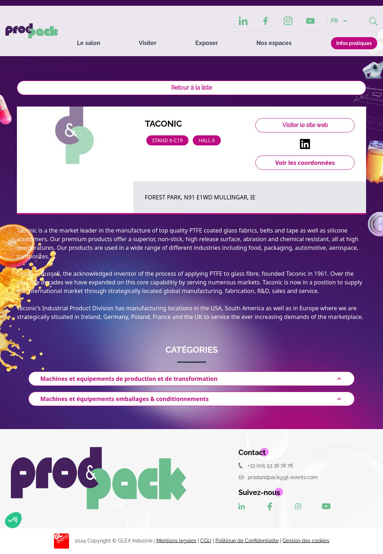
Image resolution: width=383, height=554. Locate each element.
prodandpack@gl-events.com (278, 477)
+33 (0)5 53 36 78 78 (265, 465)
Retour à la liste (191, 87)
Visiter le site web (305, 125)
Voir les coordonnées (305, 163)
